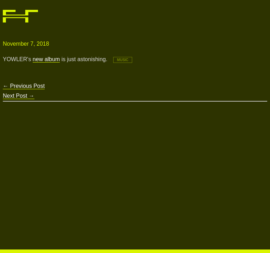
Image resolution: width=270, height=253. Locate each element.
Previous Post (24, 86)
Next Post (18, 96)
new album (46, 59)
